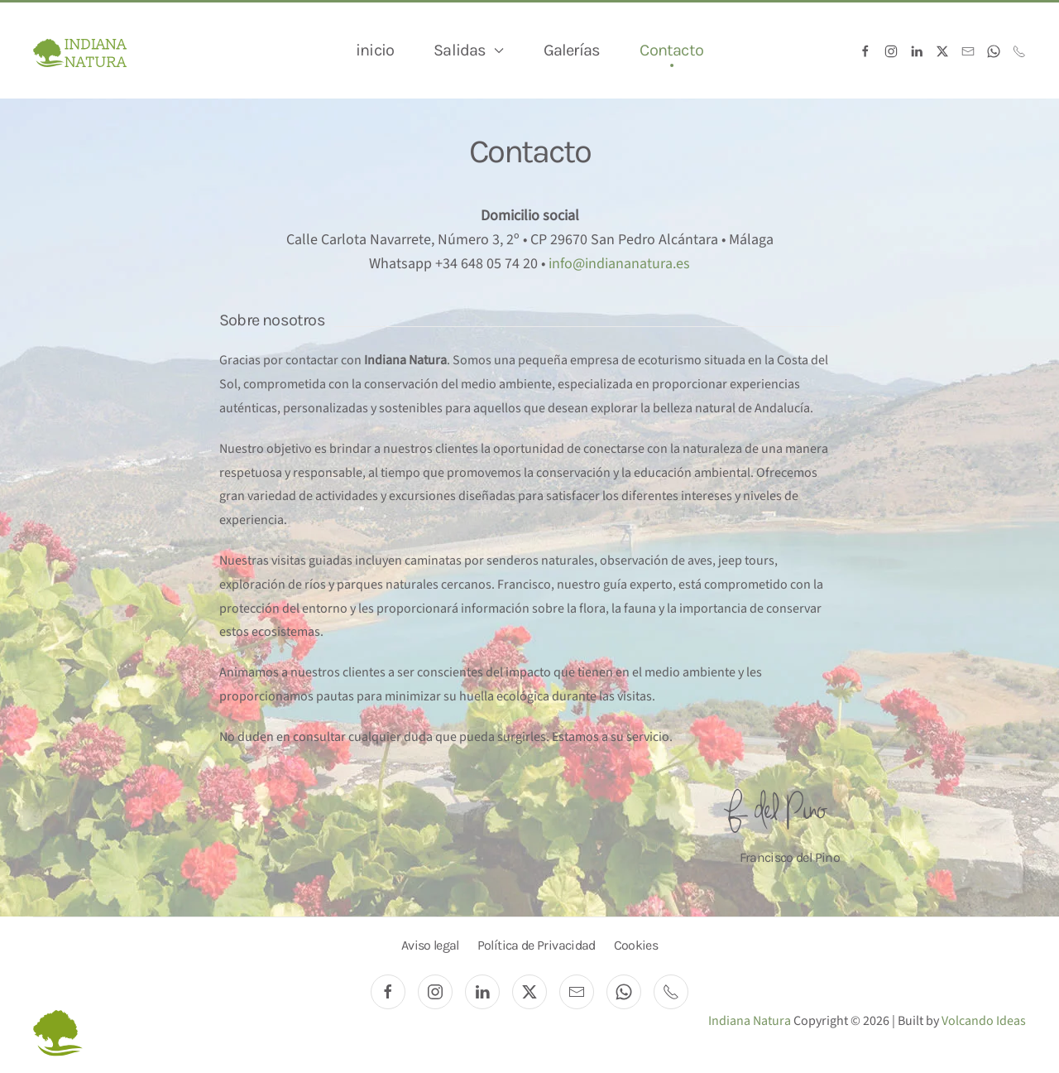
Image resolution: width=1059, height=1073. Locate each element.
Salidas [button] (468, 50)
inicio (375, 50)
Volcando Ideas (984, 1021)
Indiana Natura (750, 1021)
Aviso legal (430, 945)
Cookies (636, 945)
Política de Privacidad (536, 945)
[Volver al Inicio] (80, 50)
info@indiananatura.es (619, 263)
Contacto (671, 50)
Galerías (572, 50)
